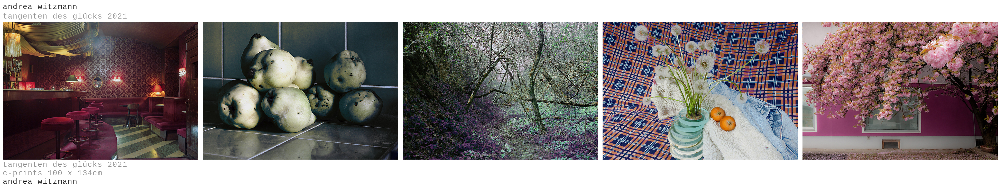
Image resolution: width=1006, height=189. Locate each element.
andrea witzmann (40, 7)
